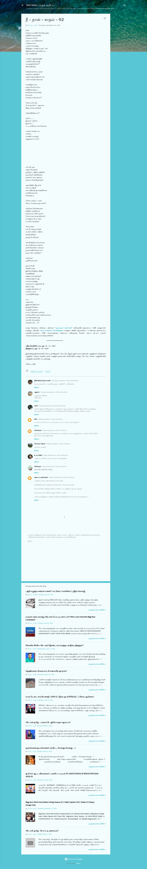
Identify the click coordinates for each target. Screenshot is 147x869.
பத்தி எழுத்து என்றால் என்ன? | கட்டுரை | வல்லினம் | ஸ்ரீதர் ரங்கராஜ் (55, 591)
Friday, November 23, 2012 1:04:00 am (50, 419)
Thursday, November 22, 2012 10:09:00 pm (65, 380)
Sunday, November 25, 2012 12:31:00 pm (62, 477)
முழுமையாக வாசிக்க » (97, 610)
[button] (104, 18)
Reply (36, 387)
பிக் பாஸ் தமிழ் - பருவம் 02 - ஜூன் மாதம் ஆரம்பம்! (48, 722)
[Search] (124, 6)
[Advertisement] (119, 47)
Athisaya (37, 466)
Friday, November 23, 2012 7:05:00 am (58, 444)
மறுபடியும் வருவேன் (63, 328)
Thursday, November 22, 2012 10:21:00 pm (54, 392)
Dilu (35, 419)
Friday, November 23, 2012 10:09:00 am (55, 455)
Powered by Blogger (73, 859)
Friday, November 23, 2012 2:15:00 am (54, 430)
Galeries (78, 863)
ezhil (36, 406)
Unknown (38, 430)
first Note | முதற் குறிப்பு (40, 5)
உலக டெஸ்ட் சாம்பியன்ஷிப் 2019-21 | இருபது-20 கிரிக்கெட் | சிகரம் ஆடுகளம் (60, 697)
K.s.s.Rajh (38, 455)
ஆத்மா (37, 392)
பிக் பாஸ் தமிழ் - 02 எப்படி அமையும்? (42, 831)
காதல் (48, 371)
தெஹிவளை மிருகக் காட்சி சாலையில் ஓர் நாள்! (46, 671)
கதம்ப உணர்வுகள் (41, 477)
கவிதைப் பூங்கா (37, 371)
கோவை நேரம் (39, 444)
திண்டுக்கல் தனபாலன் (42, 380)
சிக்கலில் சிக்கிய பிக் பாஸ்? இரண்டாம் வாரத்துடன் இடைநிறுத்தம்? (54, 646)
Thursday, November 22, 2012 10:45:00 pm (52, 406)
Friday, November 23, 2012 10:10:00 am (54, 466)
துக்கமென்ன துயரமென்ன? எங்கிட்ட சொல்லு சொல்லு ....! (50, 748)
